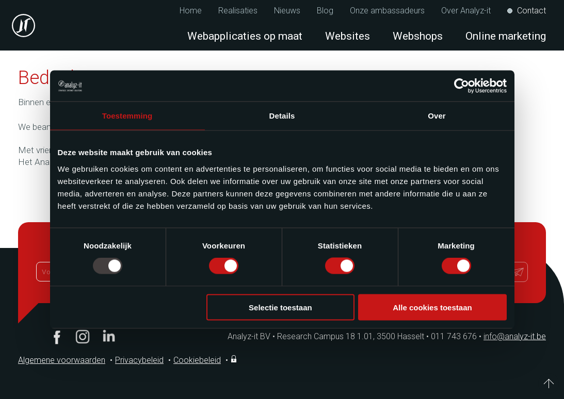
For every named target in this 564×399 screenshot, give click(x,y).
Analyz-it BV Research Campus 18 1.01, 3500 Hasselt (326, 336)
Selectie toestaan (280, 307)
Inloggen (235, 359)
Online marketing (505, 36)
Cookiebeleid (197, 360)
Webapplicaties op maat (244, 36)
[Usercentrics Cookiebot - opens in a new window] (461, 86)
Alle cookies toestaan (432, 307)
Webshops (418, 36)
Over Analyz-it (466, 11)
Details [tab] (282, 115)
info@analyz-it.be (515, 336)
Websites (347, 36)
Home (191, 11)
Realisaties (237, 11)
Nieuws (287, 11)
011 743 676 (457, 336)
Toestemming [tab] (127, 115)
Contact (531, 11)
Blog (325, 11)
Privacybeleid (139, 360)
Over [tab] (437, 115)
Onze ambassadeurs (387, 11)
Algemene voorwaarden (61, 360)
